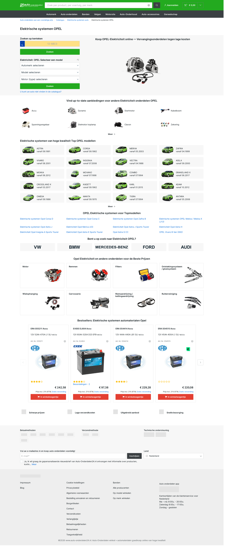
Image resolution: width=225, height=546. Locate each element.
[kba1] (52, 44)
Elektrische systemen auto (78, 20)
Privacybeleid (72, 488)
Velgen (97, 14)
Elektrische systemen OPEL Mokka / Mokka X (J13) (180, 220)
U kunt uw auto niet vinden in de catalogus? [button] (40, 91)
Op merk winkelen (121, 499)
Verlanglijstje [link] (72, 520)
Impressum (25, 483)
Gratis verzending (59, 392)
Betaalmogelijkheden (76, 525)
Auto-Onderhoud (128, 14)
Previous (23, 363)
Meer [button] (34, 465)
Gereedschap (170, 14)
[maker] (50, 65)
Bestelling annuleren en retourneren (83, 499)
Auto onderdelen (69, 14)
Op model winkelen (122, 494)
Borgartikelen (72, 504)
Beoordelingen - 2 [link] (81, 385)
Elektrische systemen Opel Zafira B (129, 219)
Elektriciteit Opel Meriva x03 (79, 227)
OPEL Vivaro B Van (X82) (171, 232)
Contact (70, 509)
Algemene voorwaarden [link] (77, 494)
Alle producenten (121, 488)
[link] (192, 5)
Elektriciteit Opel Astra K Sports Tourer (84, 232)
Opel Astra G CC (120, 232)
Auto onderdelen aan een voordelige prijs (36, 20)
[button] (148, 5)
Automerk (51, 14)
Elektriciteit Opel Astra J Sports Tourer (131, 227)
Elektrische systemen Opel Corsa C (83, 219)
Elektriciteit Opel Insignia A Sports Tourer (39, 232)
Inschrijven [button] (134, 457)
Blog (22, 488)
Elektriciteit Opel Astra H (170, 227)
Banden (86, 14)
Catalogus (60, 20)
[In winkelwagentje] (48, 398)
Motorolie (110, 14)
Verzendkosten (73, 514)
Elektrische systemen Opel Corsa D (36, 219)
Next (200, 363)
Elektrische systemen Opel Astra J (36, 227)
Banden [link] (116, 483)
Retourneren (72, 530)
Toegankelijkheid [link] (74, 535)
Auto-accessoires (150, 14)
